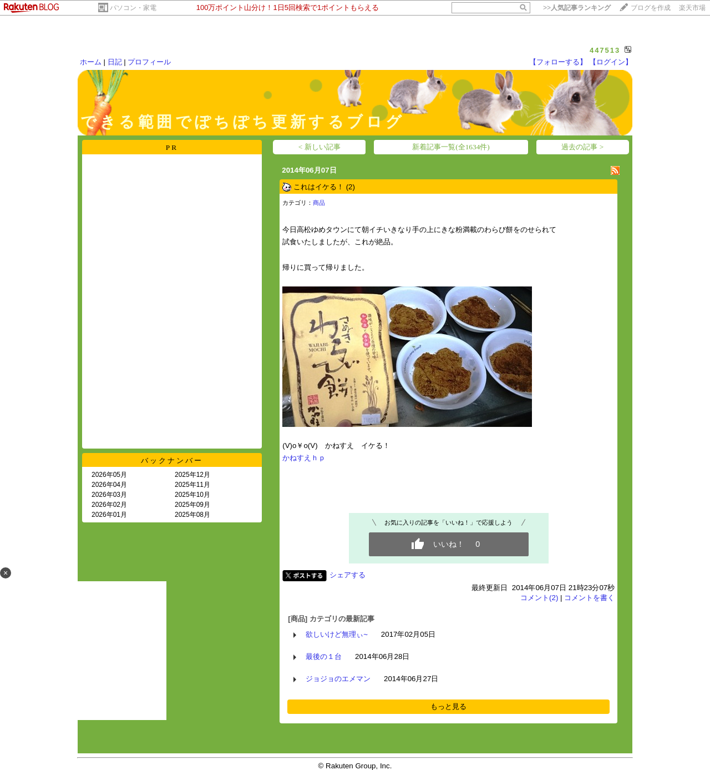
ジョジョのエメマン (338, 679)
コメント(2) (539, 597)
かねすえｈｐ (304, 458)
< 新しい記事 (319, 147)
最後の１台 (324, 656)
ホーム (91, 62)
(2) (350, 187)
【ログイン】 (610, 62)
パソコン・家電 (133, 8)
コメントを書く (589, 597)
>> (577, 8)
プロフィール (149, 62)
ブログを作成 (651, 8)
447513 (605, 50)
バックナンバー (172, 460)
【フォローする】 (558, 62)
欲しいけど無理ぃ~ (337, 634)
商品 (319, 202)
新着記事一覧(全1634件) (451, 147)
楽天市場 (692, 8)
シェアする (347, 575)
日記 (115, 62)
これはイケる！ (318, 187)
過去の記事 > (582, 147)
